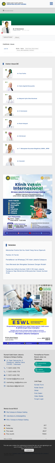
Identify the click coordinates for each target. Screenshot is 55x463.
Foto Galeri (38, 393)
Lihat (28, 30)
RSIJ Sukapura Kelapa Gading (17, 420)
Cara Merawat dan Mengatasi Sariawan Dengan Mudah (26, 264)
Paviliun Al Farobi (12, 255)
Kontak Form (39, 385)
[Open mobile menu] (51, 3)
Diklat (36, 390)
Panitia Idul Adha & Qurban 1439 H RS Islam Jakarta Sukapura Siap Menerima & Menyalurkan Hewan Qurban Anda (26, 271)
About (17, 37)
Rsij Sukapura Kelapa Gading (16, 412)
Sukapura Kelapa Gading (16, 4)
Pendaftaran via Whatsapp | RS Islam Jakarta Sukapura (26, 260)
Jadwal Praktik (8, 37)
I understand (29, 450)
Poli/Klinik (6, 44)
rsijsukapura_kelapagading (16, 416)
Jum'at (6, 48)
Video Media (38, 396)
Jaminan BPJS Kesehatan (40, 364)
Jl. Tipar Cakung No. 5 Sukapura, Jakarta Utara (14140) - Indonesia (15, 362)
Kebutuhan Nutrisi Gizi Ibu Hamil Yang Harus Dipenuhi (25, 250)
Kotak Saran (38, 388)
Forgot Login (38, 399)
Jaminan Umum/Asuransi (39, 370)
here (22, 448)
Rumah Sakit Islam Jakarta (15, 3)
